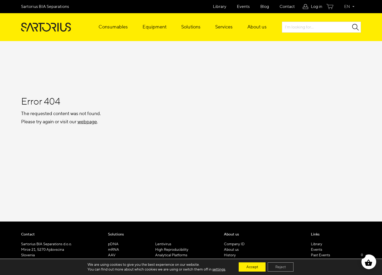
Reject (281, 266)
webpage (87, 122)
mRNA (113, 249)
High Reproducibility (171, 249)
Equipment (154, 27)
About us (257, 27)
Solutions (190, 27)
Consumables (113, 27)
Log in (316, 6)
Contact (287, 6)
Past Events (320, 255)
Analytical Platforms (171, 255)
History (230, 255)
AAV (112, 255)
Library (219, 6)
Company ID (234, 244)
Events (243, 6)
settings (218, 269)
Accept (252, 266)
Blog (264, 6)
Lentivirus (163, 244)
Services (224, 27)
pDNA (113, 244)
